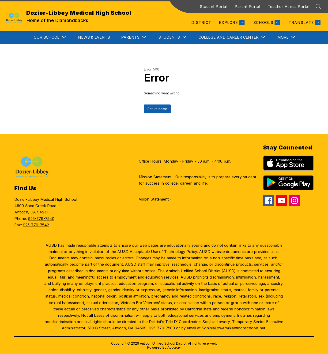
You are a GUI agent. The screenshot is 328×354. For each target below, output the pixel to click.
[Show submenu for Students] (169, 37)
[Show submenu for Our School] (46, 37)
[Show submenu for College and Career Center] (229, 37)
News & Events (94, 37)
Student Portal (213, 6)
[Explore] (231, 23)
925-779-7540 (41, 218)
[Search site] (318, 6)
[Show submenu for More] (283, 37)
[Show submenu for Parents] (130, 37)
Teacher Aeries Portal (288, 6)
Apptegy (174, 347)
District (201, 22)
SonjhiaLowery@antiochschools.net (233, 328)
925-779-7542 (36, 225)
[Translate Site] (303, 23)
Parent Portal (247, 6)
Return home (157, 109)
